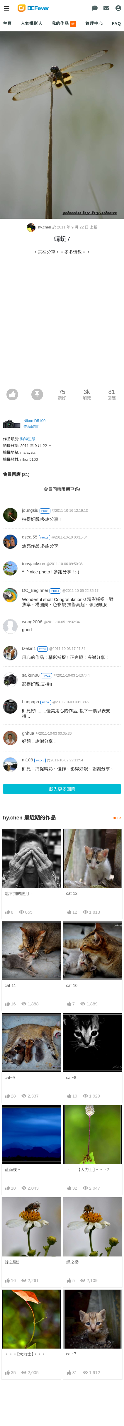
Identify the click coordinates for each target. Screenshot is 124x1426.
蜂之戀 (72, 1262)
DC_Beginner (35, 590)
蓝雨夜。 (13, 1169)
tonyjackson (33, 563)
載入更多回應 (62, 789)
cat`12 (72, 893)
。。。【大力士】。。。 (25, 1300)
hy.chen (39, 227)
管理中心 (94, 23)
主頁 (7, 23)
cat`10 (72, 985)
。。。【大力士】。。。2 (88, 1169)
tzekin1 (29, 648)
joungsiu (30, 510)
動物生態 (27, 439)
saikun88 (31, 675)
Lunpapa (30, 701)
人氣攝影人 (32, 23)
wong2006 (32, 621)
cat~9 (10, 1077)
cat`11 (10, 985)
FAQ (116, 23)
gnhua (28, 733)
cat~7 (71, 1300)
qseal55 (30, 536)
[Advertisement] (62, 324)
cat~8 (71, 1077)
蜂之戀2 (12, 1262)
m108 (27, 759)
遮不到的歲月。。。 (23, 893)
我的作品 (64, 24)
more (116, 817)
